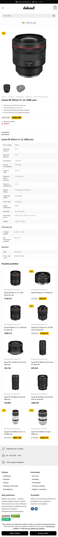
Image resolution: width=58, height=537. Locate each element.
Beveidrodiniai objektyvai (41, 97)
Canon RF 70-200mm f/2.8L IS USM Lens (41, 433)
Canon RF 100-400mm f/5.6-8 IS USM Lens (14, 398)
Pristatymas (36, 483)
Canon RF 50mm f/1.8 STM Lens (42, 293)
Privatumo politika (38, 486)
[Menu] (3, 8)
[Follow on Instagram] (36, 508)
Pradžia (4, 97)
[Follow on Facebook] (32, 508)
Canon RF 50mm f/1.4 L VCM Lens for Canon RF (15, 329)
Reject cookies (15, 533)
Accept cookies (43, 533)
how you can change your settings (33, 528)
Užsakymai (7, 476)
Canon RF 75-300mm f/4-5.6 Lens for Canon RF (42, 363)
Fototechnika (20, 97)
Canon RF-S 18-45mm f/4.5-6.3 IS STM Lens (15, 363)
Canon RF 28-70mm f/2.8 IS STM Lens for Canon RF (42, 398)
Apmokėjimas (8, 489)
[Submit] (54, 16)
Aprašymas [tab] (5, 134)
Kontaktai (35, 479)
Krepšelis (6, 479)
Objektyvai (29, 97)
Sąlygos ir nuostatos (39, 489)
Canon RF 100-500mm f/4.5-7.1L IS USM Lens (14, 433)
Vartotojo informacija (10, 486)
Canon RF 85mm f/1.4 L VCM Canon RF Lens (13, 294)
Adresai (6, 483)
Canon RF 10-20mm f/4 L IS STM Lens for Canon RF (42, 329)
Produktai (11, 97)
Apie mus (35, 476)
